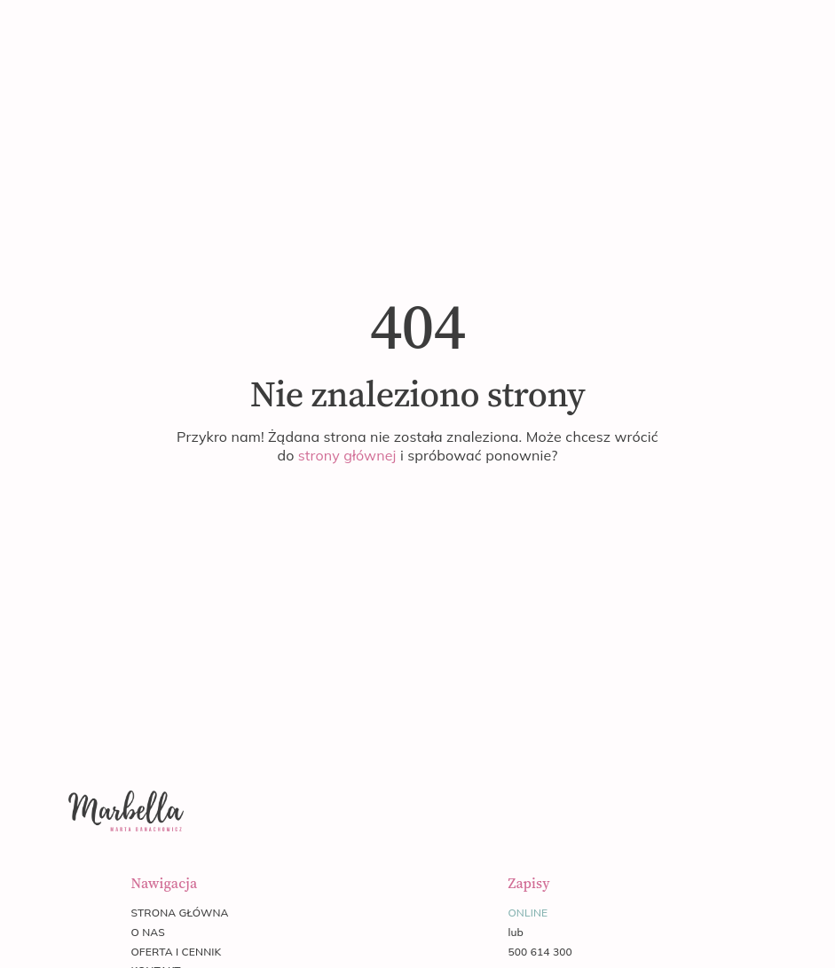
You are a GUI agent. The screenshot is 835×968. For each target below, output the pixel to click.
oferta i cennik (175, 951)
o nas (147, 932)
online (527, 912)
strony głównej (347, 455)
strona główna (179, 912)
